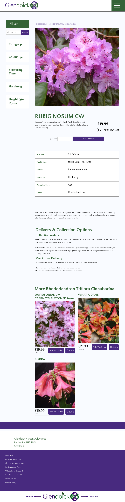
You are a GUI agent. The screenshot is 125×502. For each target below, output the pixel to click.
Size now (40, 155)
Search (25, 33)
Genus (39, 193)
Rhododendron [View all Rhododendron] (42, 24)
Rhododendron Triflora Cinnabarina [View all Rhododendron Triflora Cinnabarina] (62, 24)
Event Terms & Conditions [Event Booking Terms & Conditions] (15, 475)
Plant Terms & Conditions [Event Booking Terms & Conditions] (14, 463)
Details (70, 350)
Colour (39, 170)
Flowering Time (43, 185)
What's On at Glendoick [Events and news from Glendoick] (14, 471)
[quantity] (65, 139)
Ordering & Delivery (13, 459)
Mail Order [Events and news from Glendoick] (9, 455)
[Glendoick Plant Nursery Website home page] (62, 496)
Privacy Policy (10, 479)
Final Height (41, 162)
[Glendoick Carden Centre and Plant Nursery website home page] (21, 5)
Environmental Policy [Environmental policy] (13, 467)
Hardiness (41, 177)
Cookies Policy (10, 483)
